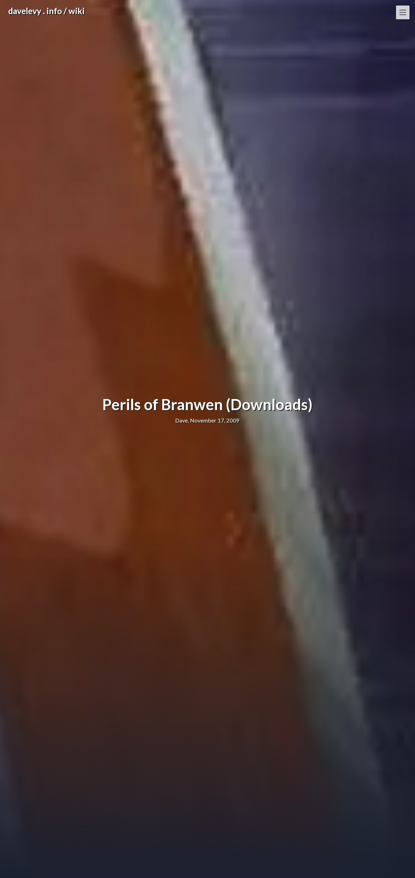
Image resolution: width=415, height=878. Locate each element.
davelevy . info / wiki (46, 11)
